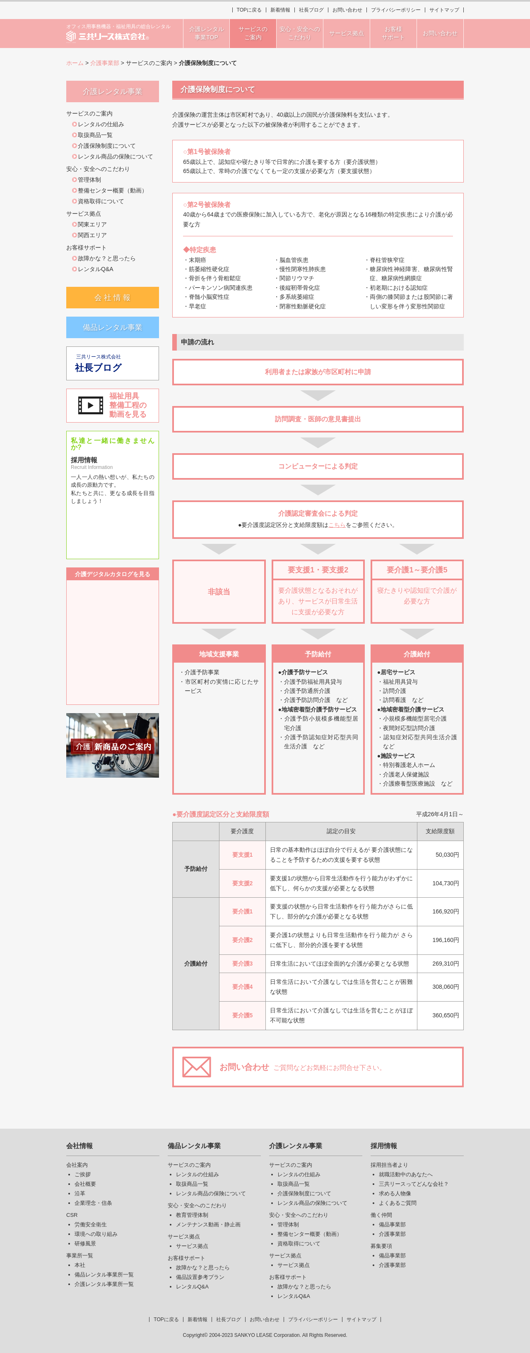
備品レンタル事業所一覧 (104, 1274)
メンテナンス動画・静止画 (208, 1224)
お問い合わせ (347, 9)
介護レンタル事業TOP (206, 33)
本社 (80, 1265)
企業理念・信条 (93, 1203)
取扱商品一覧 (95, 135)
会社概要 (85, 1184)
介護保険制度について (107, 146)
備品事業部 (392, 1224)
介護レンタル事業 (295, 1145)
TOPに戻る (249, 9)
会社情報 (79, 1145)
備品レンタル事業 (112, 327)
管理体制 (89, 180)
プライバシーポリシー (396, 9)
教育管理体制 (192, 1215)
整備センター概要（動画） (112, 190)
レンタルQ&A (95, 269)
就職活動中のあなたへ (406, 1174)
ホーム (75, 63)
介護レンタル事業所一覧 (104, 1284)
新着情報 (280, 9)
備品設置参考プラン (200, 1277)
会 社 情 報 (112, 297)
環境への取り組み (96, 1234)
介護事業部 (104, 63)
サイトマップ (444, 9)
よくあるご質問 (398, 1203)
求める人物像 (395, 1193)
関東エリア (92, 224)
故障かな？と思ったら (107, 258)
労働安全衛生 (91, 1224)
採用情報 (384, 1145)
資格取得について (101, 201)
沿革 (80, 1193)
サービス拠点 (192, 1246)
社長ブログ (311, 9)
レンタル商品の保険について (115, 156)
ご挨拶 (83, 1174)
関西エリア (92, 235)
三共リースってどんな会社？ (414, 1184)
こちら (337, 524)
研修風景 (85, 1243)
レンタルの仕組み (101, 124)
